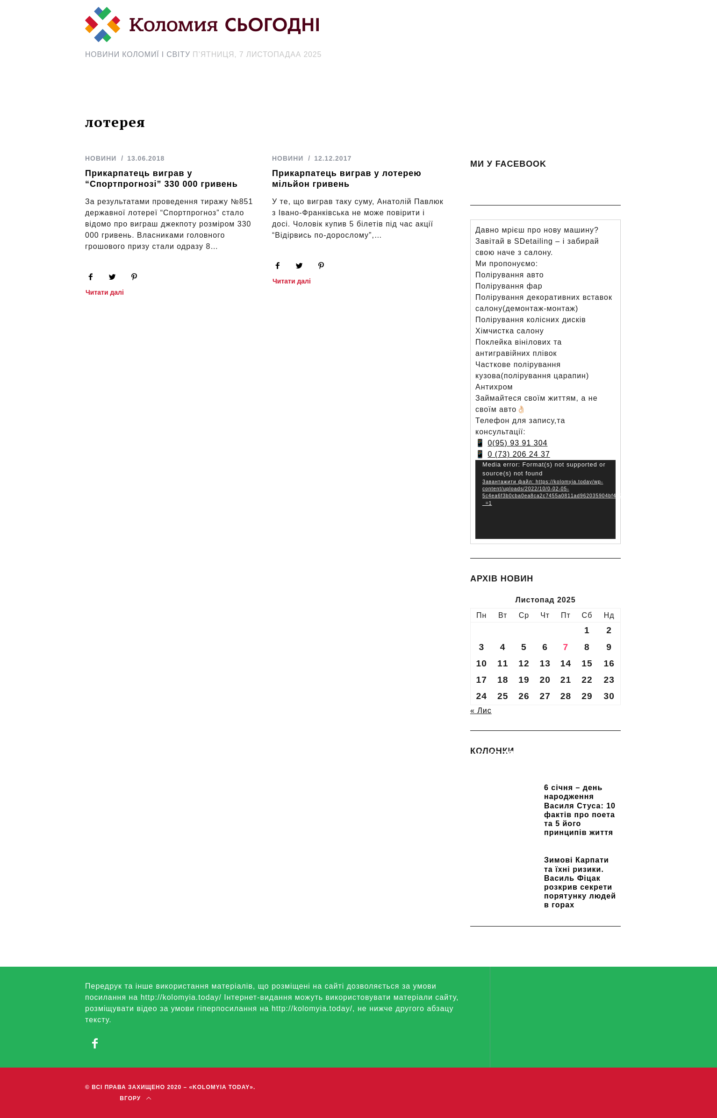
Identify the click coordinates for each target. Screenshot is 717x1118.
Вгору (135, 1098)
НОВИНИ (100, 158)
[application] (545, 499)
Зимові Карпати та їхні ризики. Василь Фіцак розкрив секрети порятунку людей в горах (580, 882)
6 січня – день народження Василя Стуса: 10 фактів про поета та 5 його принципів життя (580, 810)
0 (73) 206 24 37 (519, 454)
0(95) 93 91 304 (517, 443)
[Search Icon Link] (442, 92)
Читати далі (105, 292)
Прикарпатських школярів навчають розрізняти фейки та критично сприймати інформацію (539, 766)
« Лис (481, 711)
